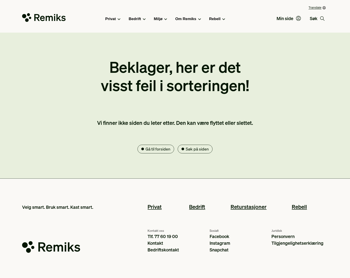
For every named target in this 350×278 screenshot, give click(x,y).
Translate (314, 7)
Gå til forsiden (158, 148)
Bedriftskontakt (163, 250)
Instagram (220, 243)
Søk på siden (197, 148)
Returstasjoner (249, 206)
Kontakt (155, 243)
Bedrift (137, 19)
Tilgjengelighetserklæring (297, 243)
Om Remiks (188, 19)
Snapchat (219, 250)
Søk (317, 18)
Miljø (160, 19)
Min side (289, 18)
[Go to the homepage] (44, 18)
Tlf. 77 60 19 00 (163, 236)
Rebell (217, 19)
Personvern (283, 236)
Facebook (219, 236)
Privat (113, 19)
